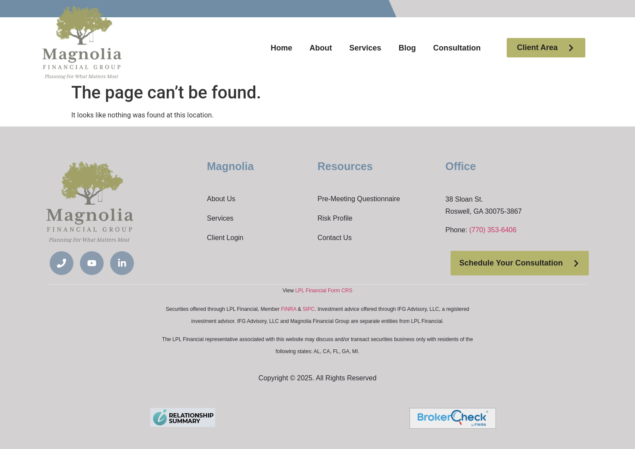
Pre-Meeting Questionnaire (359, 198)
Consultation (457, 48)
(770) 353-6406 (492, 230)
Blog (407, 48)
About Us (221, 198)
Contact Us (335, 237)
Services (365, 48)
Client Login (225, 237)
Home (281, 48)
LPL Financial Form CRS (323, 291)
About (321, 48)
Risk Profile (335, 218)
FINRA (288, 309)
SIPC (309, 309)
